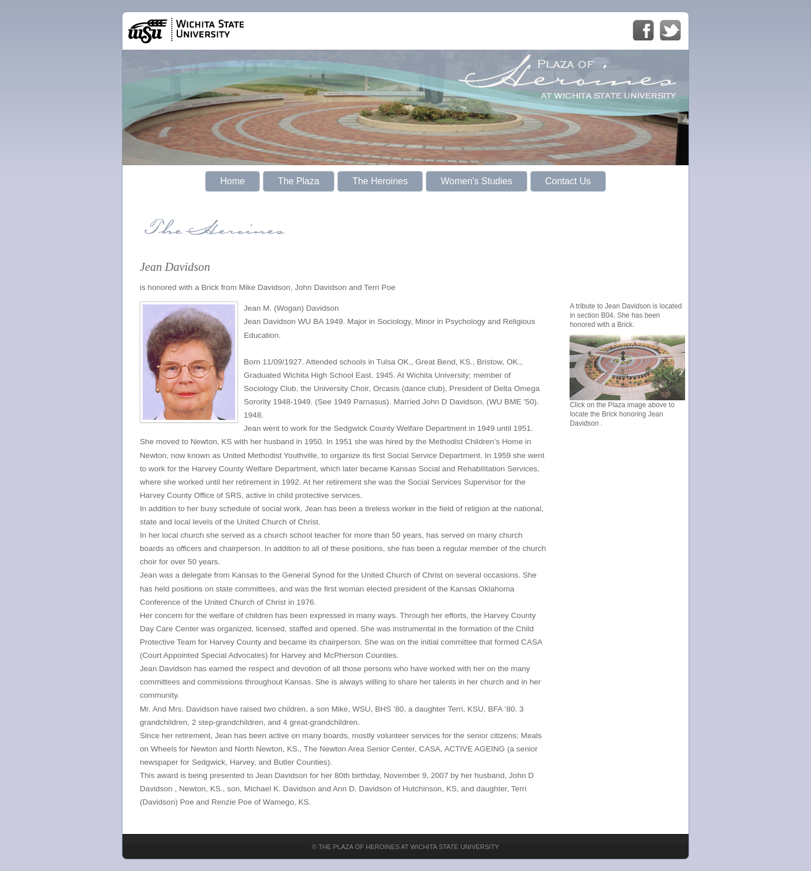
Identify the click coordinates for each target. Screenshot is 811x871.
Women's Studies (476, 181)
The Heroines (380, 181)
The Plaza (298, 181)
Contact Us (568, 181)
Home (232, 181)
